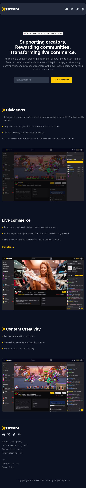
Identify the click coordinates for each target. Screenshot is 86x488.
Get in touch (8, 247)
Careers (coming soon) (12, 449)
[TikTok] (77, 9)
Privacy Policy (8, 467)
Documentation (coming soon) (15, 445)
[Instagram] (82, 9)
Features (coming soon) (12, 442)
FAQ (4, 460)
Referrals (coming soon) (12, 453)
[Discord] (66, 9)
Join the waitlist (61, 80)
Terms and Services (10, 463)
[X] (72, 9)
